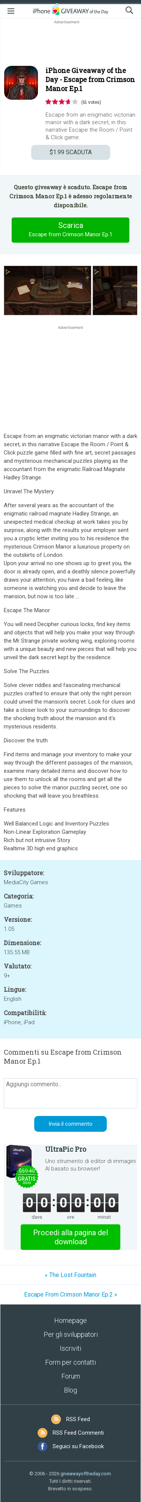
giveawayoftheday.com (86, 1473)
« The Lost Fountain (70, 1275)
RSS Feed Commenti (78, 1432)
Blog (70, 1390)
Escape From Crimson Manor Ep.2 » (70, 1294)
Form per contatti (70, 1362)
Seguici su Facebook (78, 1446)
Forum (70, 1376)
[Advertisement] (70, 43)
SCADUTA (71, 152)
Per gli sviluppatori (71, 1334)
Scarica (71, 230)
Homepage (70, 1320)
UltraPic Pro (65, 1149)
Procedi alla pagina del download (70, 1237)
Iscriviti (70, 1348)
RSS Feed (78, 1419)
